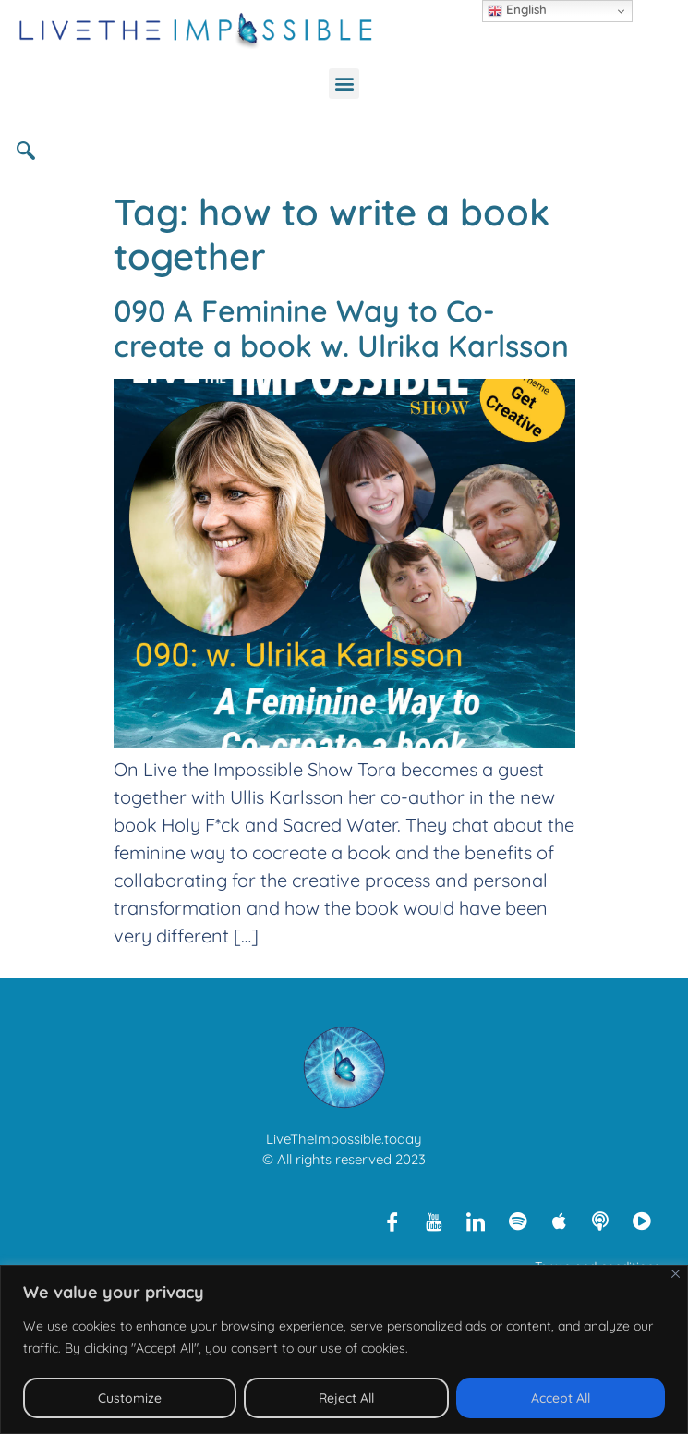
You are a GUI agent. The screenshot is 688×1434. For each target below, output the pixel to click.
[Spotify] (517, 1220)
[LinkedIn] (475, 1220)
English (517, 10)
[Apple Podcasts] (559, 1220)
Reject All (346, 1398)
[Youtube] (434, 1220)
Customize (130, 1398)
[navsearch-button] (32, 149)
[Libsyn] (600, 1220)
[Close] (675, 1274)
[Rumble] (642, 1220)
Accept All (560, 1398)
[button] (344, 83)
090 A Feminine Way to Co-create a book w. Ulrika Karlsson (341, 328)
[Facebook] (392, 1220)
